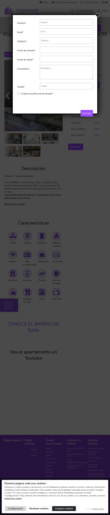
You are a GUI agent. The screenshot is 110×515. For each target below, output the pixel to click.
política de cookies (13, 498)
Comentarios (23, 68)
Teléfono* (22, 41)
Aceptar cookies (64, 508)
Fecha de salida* (25, 59)
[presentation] (39, 100)
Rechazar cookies (39, 508)
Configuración (15, 508)
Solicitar (86, 113)
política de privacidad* (42, 93)
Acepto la (37, 93)
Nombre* (21, 23)
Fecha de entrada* (26, 50)
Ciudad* (21, 86)
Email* (20, 32)
